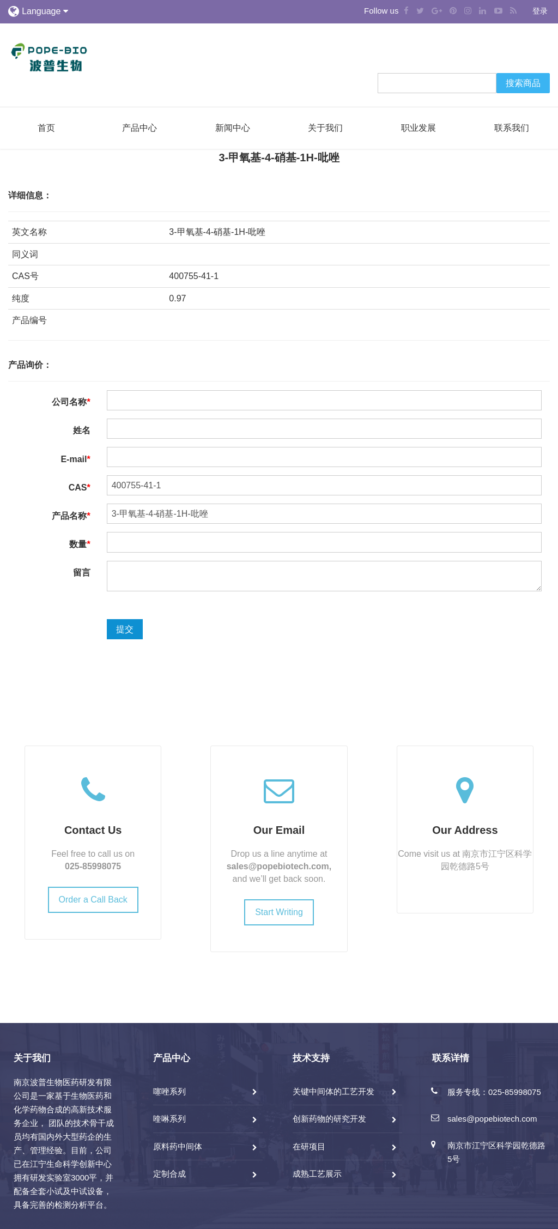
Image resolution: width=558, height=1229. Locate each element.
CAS (79, 487)
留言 (81, 572)
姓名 (81, 430)
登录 (540, 11)
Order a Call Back (93, 899)
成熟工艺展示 (317, 1173)
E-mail (75, 459)
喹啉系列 (169, 1118)
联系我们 (511, 127)
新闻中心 (232, 127)
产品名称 (71, 515)
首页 (46, 127)
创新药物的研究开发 (329, 1118)
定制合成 (169, 1173)
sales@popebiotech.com (278, 866)
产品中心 (139, 127)
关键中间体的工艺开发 (333, 1091)
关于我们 (325, 127)
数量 (79, 544)
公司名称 (71, 402)
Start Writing (279, 912)
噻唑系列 (169, 1091)
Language (45, 11)
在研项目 (309, 1146)
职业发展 (418, 127)
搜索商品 (523, 83)
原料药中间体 (177, 1146)
